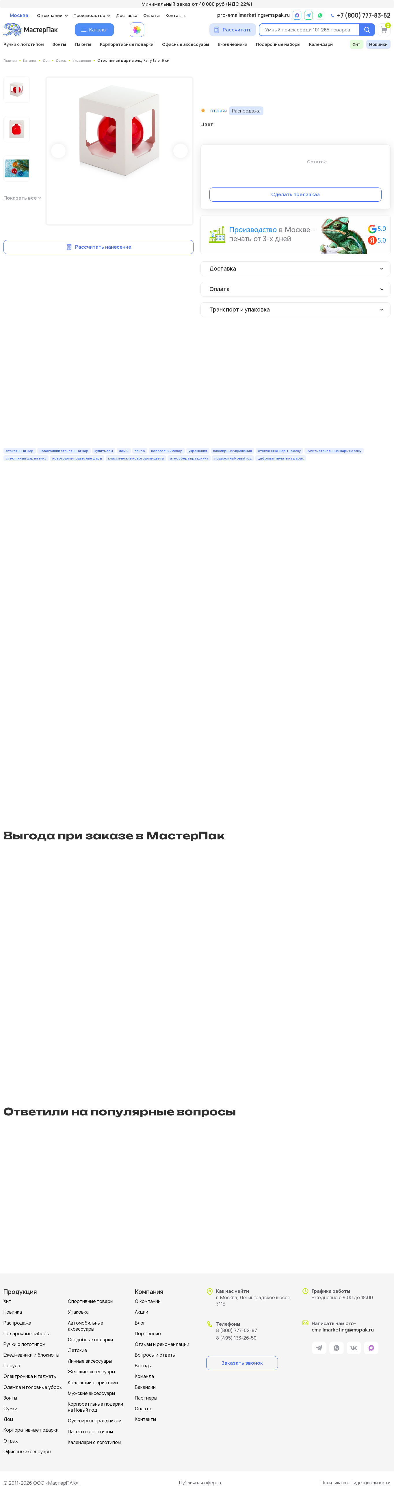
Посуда (11, 1365)
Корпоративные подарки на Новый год (95, 1406)
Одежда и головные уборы (32, 1387)
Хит (356, 44)
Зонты (59, 44)
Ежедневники (232, 44)
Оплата (151, 15)
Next (180, 151)
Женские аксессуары (91, 1371)
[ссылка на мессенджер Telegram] (308, 15)
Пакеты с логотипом (90, 1431)
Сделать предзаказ (295, 194)
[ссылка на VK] (354, 1349)
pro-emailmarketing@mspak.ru (253, 15)
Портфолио (148, 1333)
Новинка (12, 1312)
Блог (140, 1323)
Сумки (10, 1408)
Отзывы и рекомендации (162, 1344)
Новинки (378, 44)
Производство (89, 15)
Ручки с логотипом (23, 44)
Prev (58, 151)
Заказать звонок (242, 1363)
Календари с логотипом (94, 1442)
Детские (77, 1350)
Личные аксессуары (90, 1361)
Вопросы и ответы (155, 1355)
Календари (321, 44)
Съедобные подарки (90, 1339)
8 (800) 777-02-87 (236, 1330)
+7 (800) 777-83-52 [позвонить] (364, 15)
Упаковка (78, 1312)
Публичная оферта (198, 1482)
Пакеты (83, 44)
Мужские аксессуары (91, 1393)
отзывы (219, 111)
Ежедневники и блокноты (31, 1355)
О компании (49, 15)
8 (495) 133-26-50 (236, 1338)
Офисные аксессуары (185, 44)
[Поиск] (366, 29)
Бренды (143, 1365)
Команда (144, 1376)
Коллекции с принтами (93, 1382)
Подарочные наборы (278, 44)
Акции (141, 1312)
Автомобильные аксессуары (85, 1326)
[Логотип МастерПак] (30, 29)
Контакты (176, 15)
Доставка (126, 15)
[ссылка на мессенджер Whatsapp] (320, 15)
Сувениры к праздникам (94, 1420)
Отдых (10, 1440)
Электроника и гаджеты (30, 1376)
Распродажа (17, 1323)
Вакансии (145, 1387)
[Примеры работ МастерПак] (137, 29)
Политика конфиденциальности (354, 1482)
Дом (8, 1419)
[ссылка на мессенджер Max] (297, 15)
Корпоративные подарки (126, 44)
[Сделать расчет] (232, 29)
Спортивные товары (90, 1301)
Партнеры (146, 1397)
